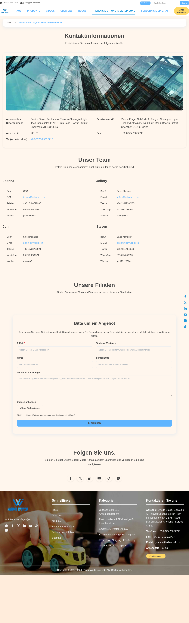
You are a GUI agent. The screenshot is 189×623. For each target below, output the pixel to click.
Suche (184, 3)
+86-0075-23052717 (10, 3)
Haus (18, 11)
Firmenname (102, 358)
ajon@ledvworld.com (33, 243)
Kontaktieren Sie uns (63, 526)
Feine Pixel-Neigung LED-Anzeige (117, 540)
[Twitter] (80, 478)
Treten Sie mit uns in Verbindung (113, 11)
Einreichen (94, 423)
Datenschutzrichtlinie (63, 532)
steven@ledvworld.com (128, 243)
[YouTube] (99, 478)
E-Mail (21, 343)
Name (20, 358)
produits (56, 521)
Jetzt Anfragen (156, 556)
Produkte (33, 11)
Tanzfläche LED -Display (112, 545)
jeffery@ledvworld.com (128, 197)
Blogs (82, 11)
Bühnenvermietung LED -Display (117, 534)
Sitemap (56, 537)
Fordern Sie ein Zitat (154, 11)
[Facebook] (70, 478)
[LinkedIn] (89, 478)
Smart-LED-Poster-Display (113, 529)
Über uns (66, 11)
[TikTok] (108, 478)
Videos (50, 11)
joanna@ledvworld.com (31, 3)
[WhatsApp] (118, 478)
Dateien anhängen (26, 402)
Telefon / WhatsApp (106, 343)
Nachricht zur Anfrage (29, 372)
